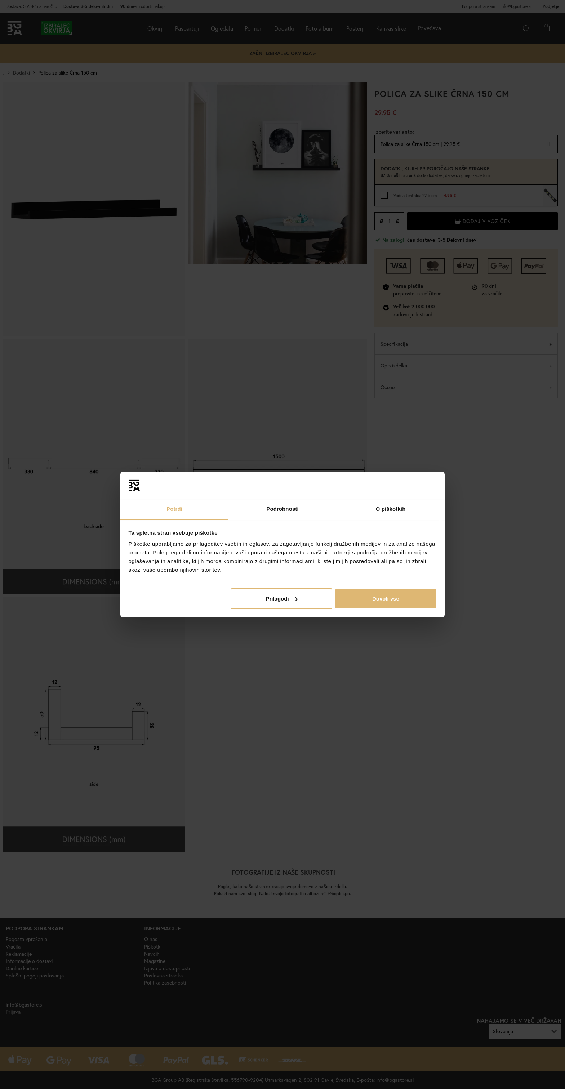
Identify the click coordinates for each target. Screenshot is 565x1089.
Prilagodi (281, 598)
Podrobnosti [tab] (282, 509)
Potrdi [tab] (174, 509)
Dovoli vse (385, 598)
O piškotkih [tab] (391, 509)
